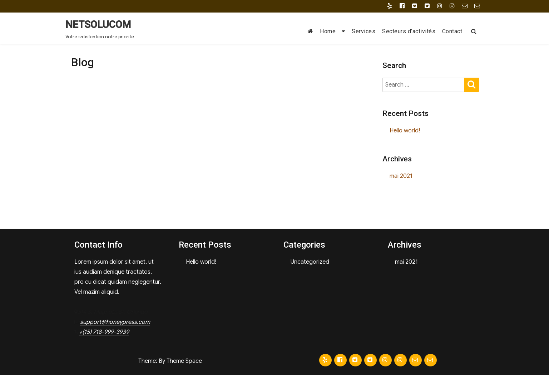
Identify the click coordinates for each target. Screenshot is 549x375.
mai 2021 (401, 176)
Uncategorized (310, 262)
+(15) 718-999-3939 (104, 332)
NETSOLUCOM (98, 24)
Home (328, 31)
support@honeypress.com (115, 322)
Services (363, 31)
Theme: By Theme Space (170, 361)
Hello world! (405, 130)
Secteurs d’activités (408, 31)
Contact (452, 31)
